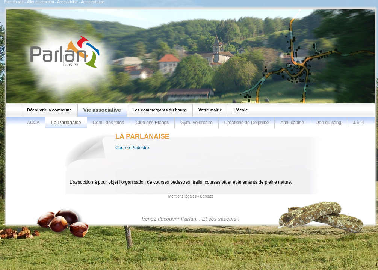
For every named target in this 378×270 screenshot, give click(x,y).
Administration (92, 2)
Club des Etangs (152, 122)
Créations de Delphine (246, 122)
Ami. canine (292, 122)
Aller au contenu (40, 2)
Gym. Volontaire (196, 122)
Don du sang (328, 122)
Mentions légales (182, 196)
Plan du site (14, 2)
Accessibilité (67, 2)
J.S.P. (358, 122)
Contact (206, 196)
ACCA (33, 122)
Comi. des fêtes (108, 122)
